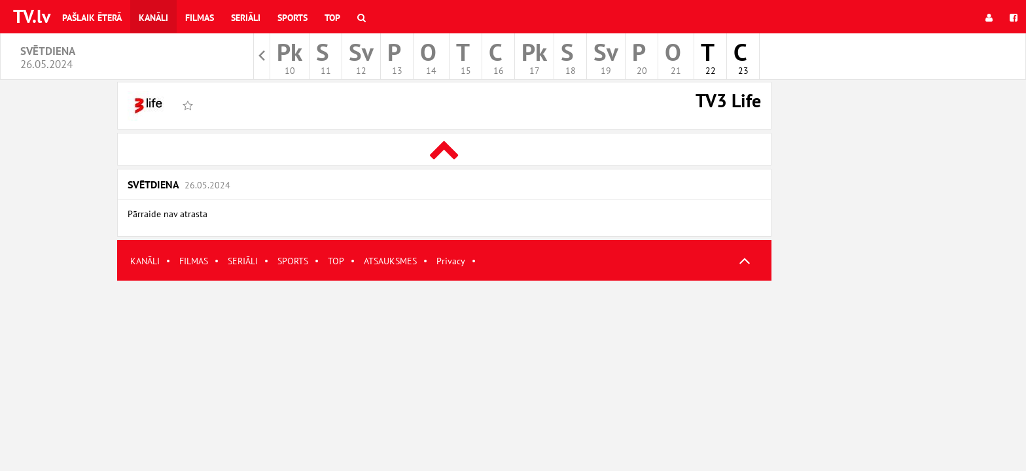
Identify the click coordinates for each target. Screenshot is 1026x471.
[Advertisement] (444, 372)
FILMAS (193, 261)
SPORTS (292, 261)
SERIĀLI (243, 261)
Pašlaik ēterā (92, 18)
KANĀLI (145, 261)
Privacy (450, 261)
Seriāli (245, 18)
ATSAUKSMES (390, 261)
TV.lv (31, 16)
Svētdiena (179, 184)
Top (332, 18)
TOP (336, 261)
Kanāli (153, 18)
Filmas (199, 18)
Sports (292, 18)
